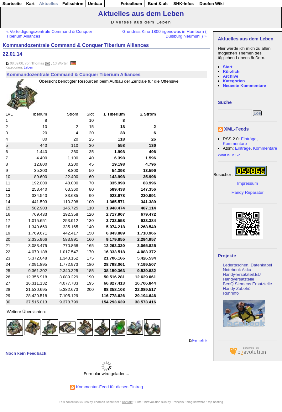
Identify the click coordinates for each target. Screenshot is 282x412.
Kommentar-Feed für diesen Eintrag (106, 386)
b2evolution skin (155, 402)
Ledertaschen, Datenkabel (247, 265)
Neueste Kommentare (244, 85)
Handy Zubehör (237, 288)
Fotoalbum (131, 3)
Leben (28, 67)
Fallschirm (72, 3)
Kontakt (127, 402)
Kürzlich (231, 71)
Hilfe (138, 402)
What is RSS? (229, 155)
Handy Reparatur (248, 192)
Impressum (247, 183)
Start (227, 66)
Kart (30, 3)
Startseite (12, 3)
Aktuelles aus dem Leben (141, 13)
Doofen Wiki (211, 3)
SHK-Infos (183, 3)
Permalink (198, 340)
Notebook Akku (237, 269)
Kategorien (234, 81)
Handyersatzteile (238, 279)
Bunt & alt (158, 3)
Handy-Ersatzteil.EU (242, 274)
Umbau (95, 3)
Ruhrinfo (231, 293)
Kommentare (235, 143)
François (178, 402)
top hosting (215, 402)
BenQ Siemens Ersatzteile (247, 283)
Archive (230, 76)
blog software (195, 402)
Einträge (249, 138)
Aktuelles (48, 3)
